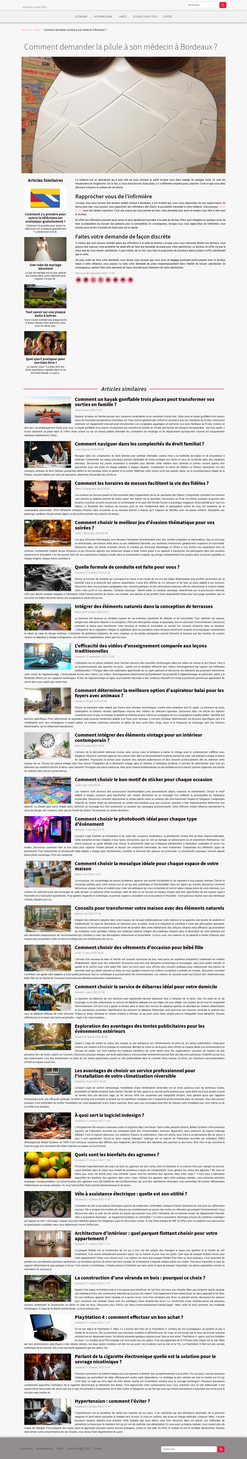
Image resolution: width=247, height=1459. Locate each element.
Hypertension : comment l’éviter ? (112, 1401)
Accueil (25, 29)
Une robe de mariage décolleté (45, 267)
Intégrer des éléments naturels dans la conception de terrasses (144, 606)
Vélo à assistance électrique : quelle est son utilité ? (131, 1193)
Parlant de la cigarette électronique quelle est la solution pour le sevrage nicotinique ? (145, 1359)
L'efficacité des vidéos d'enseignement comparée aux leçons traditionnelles (141, 648)
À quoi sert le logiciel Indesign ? (109, 1115)
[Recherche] (202, 5)
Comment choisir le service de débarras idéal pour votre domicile (146, 986)
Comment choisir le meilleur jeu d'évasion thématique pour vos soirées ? (145, 525)
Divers (167, 16)
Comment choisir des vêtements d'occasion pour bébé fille (139, 947)
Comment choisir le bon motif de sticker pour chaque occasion (143, 779)
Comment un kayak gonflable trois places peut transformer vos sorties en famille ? (144, 402)
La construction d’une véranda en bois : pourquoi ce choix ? (140, 1277)
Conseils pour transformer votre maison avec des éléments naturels (149, 908)
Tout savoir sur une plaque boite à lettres (46, 314)
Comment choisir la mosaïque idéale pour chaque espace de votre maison (146, 866)
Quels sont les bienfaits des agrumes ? (117, 1154)
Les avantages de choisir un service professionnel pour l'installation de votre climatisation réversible (135, 1073)
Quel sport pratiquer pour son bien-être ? (45, 361)
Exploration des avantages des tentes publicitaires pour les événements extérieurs (140, 1028)
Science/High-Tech (145, 16)
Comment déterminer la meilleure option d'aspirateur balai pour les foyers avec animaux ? (149, 693)
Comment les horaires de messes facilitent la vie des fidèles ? (142, 483)
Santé (123, 16)
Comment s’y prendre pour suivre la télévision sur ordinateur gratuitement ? (45, 218)
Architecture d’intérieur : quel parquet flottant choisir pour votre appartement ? (146, 1235)
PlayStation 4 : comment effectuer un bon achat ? (129, 1317)
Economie (81, 16)
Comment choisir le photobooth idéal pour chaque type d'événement (136, 821)
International (103, 16)
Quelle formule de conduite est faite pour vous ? (127, 567)
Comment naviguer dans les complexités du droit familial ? (139, 443)
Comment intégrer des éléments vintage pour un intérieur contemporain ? (138, 737)
